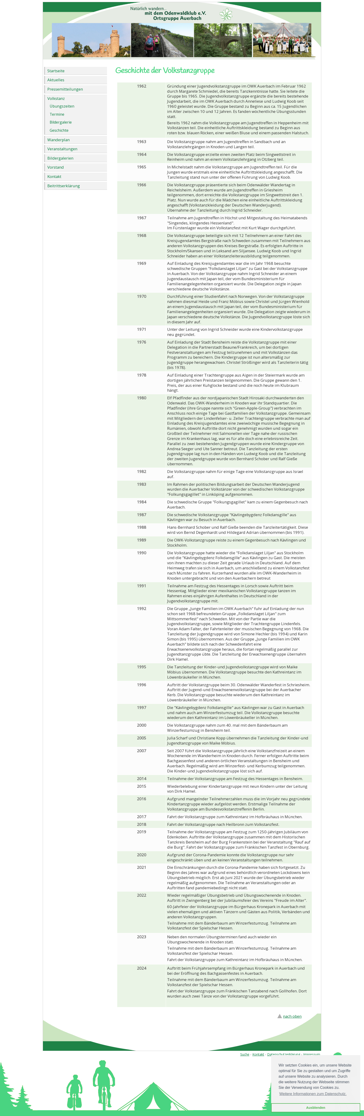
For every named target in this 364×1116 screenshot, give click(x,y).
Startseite (56, 70)
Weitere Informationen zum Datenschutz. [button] (313, 1094)
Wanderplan (58, 139)
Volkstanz (56, 98)
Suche (244, 1054)
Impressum (311, 1054)
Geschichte (59, 130)
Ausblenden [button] (315, 1107)
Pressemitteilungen (65, 89)
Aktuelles (55, 79)
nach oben (292, 1016)
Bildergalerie (61, 122)
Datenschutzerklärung (283, 1054)
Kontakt (54, 176)
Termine (57, 114)
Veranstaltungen (62, 148)
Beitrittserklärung (63, 185)
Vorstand (55, 167)
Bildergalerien (60, 158)
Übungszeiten (62, 106)
